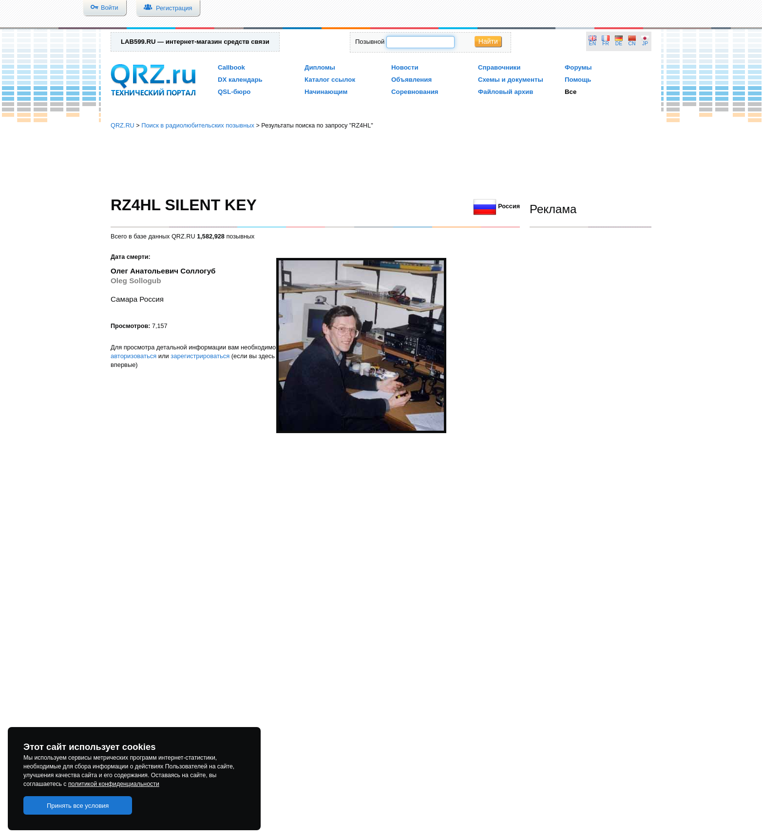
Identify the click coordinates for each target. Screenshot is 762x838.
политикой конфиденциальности (113, 784)
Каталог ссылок (330, 79)
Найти (488, 41)
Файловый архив (505, 91)
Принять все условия (78, 805)
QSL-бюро (234, 91)
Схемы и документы (510, 79)
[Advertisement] (381, 163)
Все (570, 91)
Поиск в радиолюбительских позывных (197, 125)
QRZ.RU (122, 125)
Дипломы (320, 67)
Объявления (411, 79)
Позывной (369, 41)
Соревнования (414, 91)
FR (605, 43)
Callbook (231, 67)
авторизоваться (133, 356)
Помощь (578, 79)
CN (632, 43)
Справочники (499, 67)
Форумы (578, 67)
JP (645, 43)
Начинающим (326, 91)
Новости (405, 67)
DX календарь (240, 79)
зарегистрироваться (200, 356)
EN (592, 43)
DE (618, 43)
